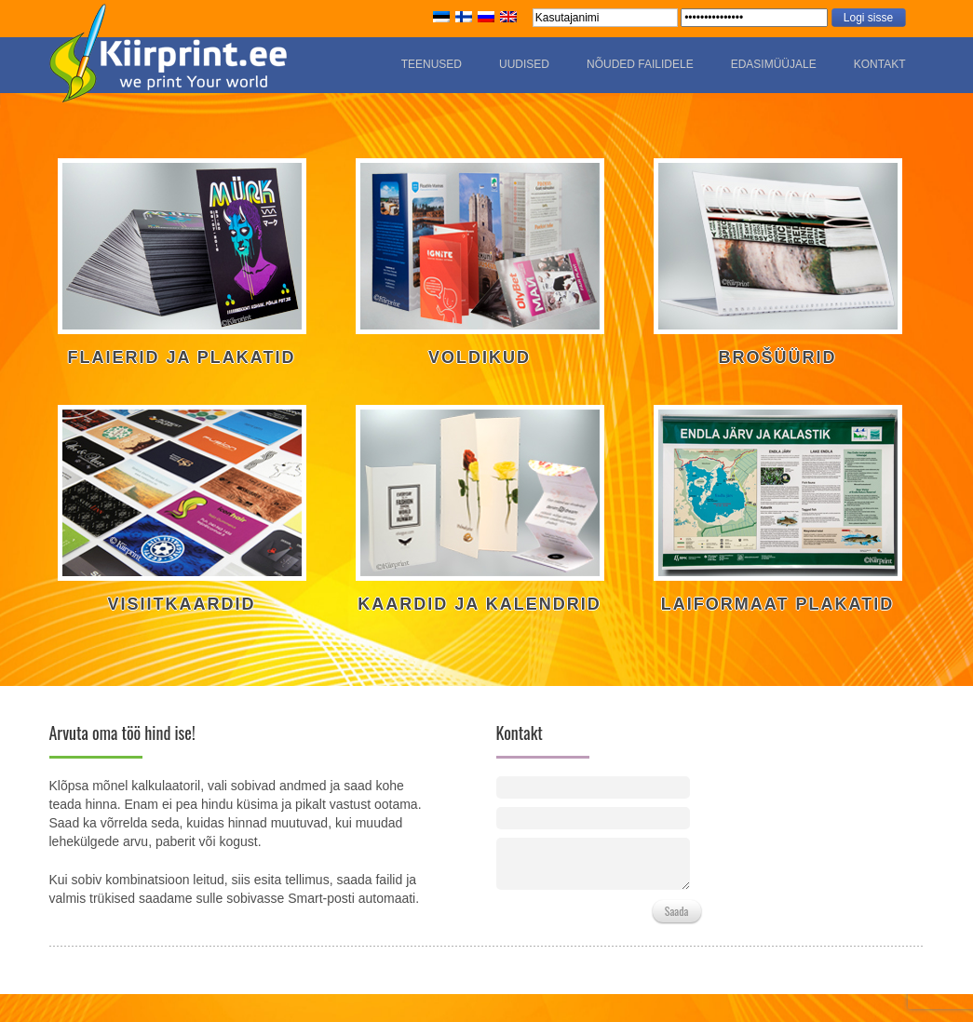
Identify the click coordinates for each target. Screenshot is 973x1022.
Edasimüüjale (774, 64)
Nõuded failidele (640, 64)
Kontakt (880, 64)
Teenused (431, 64)
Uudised (524, 64)
